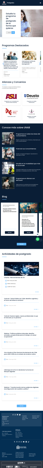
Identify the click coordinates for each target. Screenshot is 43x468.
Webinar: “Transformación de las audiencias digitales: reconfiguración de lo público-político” (21, 388)
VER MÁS (10, 232)
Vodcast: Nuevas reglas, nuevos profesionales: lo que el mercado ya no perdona (21, 317)
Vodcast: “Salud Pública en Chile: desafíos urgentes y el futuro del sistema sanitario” (21, 299)
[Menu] (40, 3)
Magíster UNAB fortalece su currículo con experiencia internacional (9, 210)
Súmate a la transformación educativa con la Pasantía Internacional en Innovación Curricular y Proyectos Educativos (28, 223)
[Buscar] (10, 32)
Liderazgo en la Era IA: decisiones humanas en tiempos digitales (19, 370)
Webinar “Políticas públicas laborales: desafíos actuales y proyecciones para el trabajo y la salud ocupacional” (20, 335)
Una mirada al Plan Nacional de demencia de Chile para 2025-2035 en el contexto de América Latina (20, 353)
